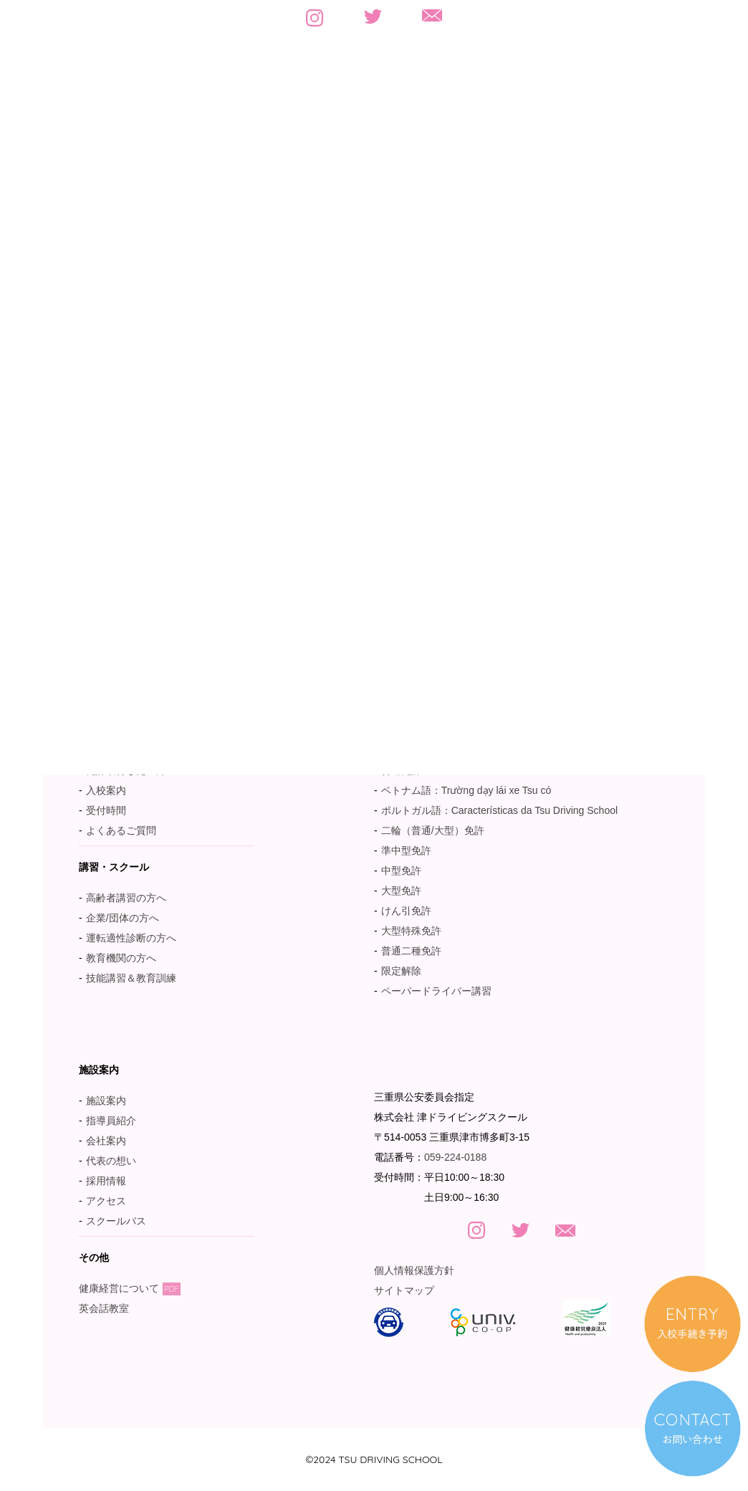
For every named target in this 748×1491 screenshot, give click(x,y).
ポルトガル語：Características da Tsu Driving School (499, 810)
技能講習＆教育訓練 (131, 978)
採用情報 (106, 1180)
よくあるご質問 (121, 830)
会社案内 (106, 1140)
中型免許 (401, 870)
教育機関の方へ (121, 958)
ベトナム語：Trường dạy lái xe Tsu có (466, 790)
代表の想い (111, 1160)
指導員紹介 (111, 1120)
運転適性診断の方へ (131, 938)
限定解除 (401, 971)
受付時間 (106, 810)
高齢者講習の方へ (126, 897)
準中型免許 (406, 850)
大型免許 (401, 890)
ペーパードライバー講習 (436, 991)
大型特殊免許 (411, 930)
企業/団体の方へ (122, 918)
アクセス (106, 1201)
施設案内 (106, 1100)
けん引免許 (406, 910)
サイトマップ (404, 1290)
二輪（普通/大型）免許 (432, 830)
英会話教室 (111, 1308)
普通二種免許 (411, 951)
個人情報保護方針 (414, 1270)
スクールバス (116, 1221)
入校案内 (106, 790)
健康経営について (130, 1288)
